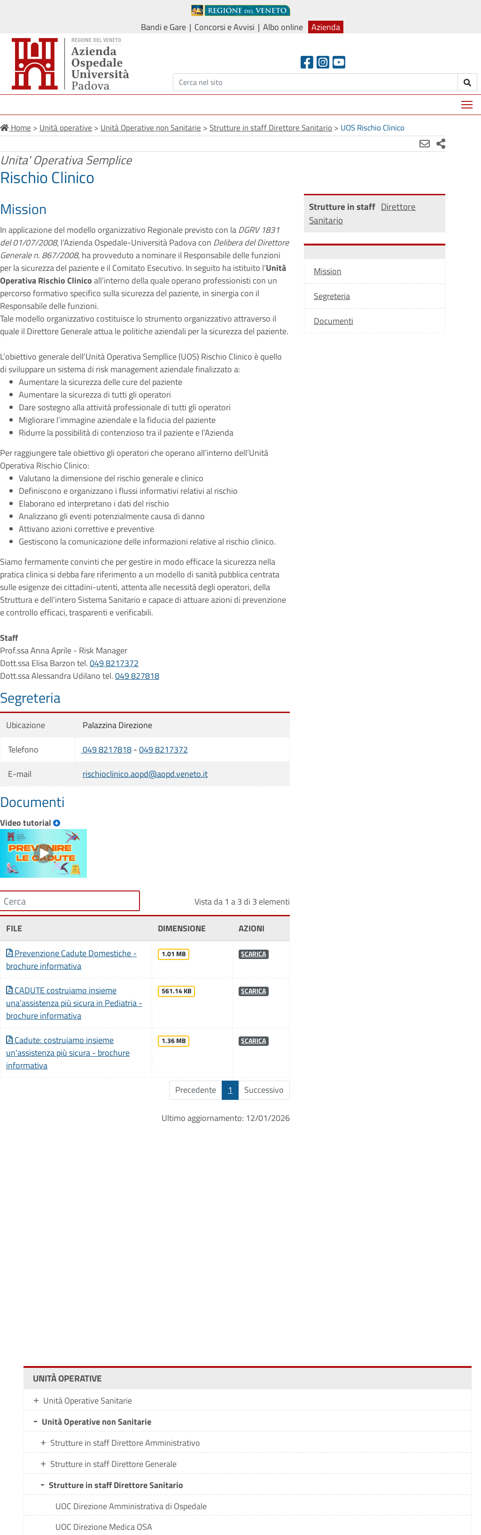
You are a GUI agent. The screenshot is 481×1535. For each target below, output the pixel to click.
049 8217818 (101, 774)
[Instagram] (323, 62)
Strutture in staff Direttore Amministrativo (125, 1429)
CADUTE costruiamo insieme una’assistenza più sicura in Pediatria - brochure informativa (63, 1025)
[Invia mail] (396, 143)
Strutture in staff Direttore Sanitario (116, 1472)
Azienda (325, 27)
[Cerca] (315, 82)
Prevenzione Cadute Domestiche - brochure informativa (68, 981)
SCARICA (238, 976)
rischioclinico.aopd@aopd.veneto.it (140, 799)
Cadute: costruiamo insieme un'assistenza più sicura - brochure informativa (68, 1075)
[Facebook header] (307, 62)
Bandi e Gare (163, 27)
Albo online (283, 27)
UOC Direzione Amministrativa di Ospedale (131, 1493)
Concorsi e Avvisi (224, 27)
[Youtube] (339, 62)
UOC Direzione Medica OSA (103, 1513)
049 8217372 (114, 688)
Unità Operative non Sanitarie (96, 1408)
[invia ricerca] (467, 82)
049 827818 (137, 701)
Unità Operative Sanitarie (87, 1387)
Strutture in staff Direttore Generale (113, 1450)
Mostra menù (467, 101)
